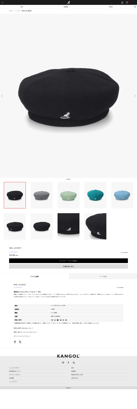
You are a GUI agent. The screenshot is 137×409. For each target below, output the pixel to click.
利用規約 (73, 371)
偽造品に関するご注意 (77, 374)
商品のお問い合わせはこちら (23, 328)
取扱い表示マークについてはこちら (25, 332)
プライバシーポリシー (15, 374)
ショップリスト (13, 381)
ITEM (21, 7)
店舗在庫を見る (68, 266)
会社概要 (11, 378)
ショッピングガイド (14, 368)
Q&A (72, 368)
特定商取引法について (15, 371)
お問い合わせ (74, 378)
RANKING (66, 7)
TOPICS (111, 7)
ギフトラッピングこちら (21, 336)
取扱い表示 (18, 320)
